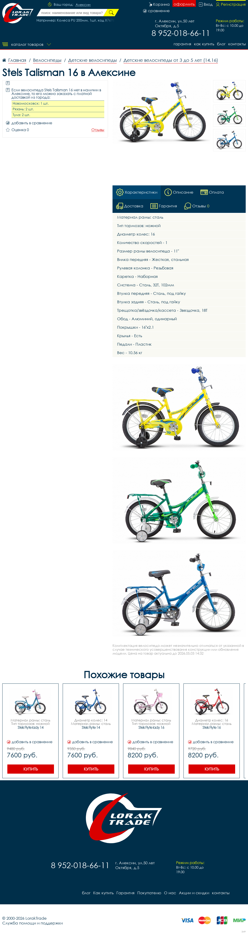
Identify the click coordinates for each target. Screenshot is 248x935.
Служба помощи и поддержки (32, 923)
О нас (170, 892)
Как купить (204, 43)
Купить (30, 769)
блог (221, 43)
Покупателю (149, 892)
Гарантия (182, 43)
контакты (237, 43)
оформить (184, 4)
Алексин (83, 5)
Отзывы (97, 130)
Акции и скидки (194, 892)
